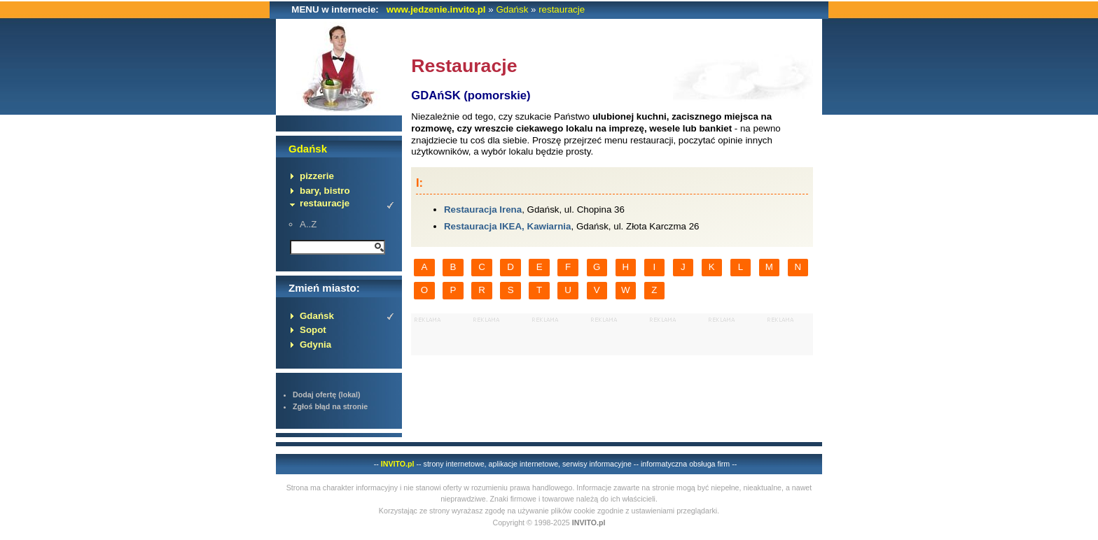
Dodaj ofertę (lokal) (327, 394)
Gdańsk (512, 9)
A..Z (308, 224)
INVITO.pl (398, 464)
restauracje (561, 9)
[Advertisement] (612, 334)
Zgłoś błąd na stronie (330, 406)
